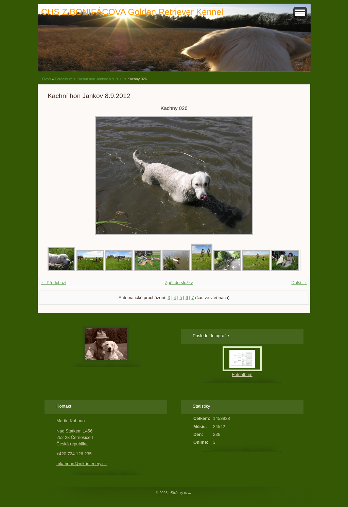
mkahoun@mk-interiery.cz (81, 463)
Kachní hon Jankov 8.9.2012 (99, 79)
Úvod (46, 79)
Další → (299, 282)
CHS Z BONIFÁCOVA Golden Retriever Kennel (132, 12)
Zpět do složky (179, 282)
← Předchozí (53, 282)
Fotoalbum (63, 79)
